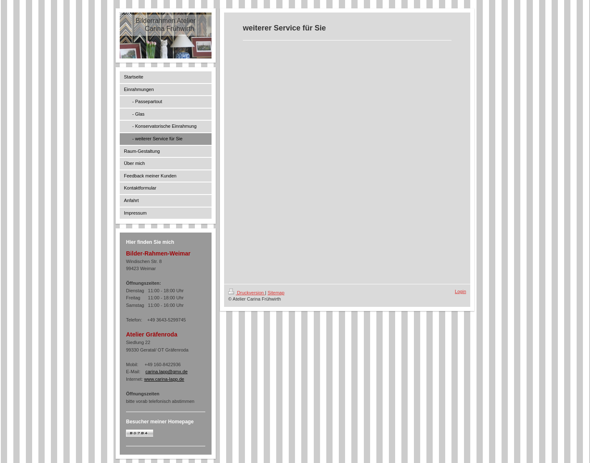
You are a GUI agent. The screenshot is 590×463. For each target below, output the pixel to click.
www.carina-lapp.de (164, 379)
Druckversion (246, 292)
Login (460, 291)
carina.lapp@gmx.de (166, 371)
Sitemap (275, 292)
